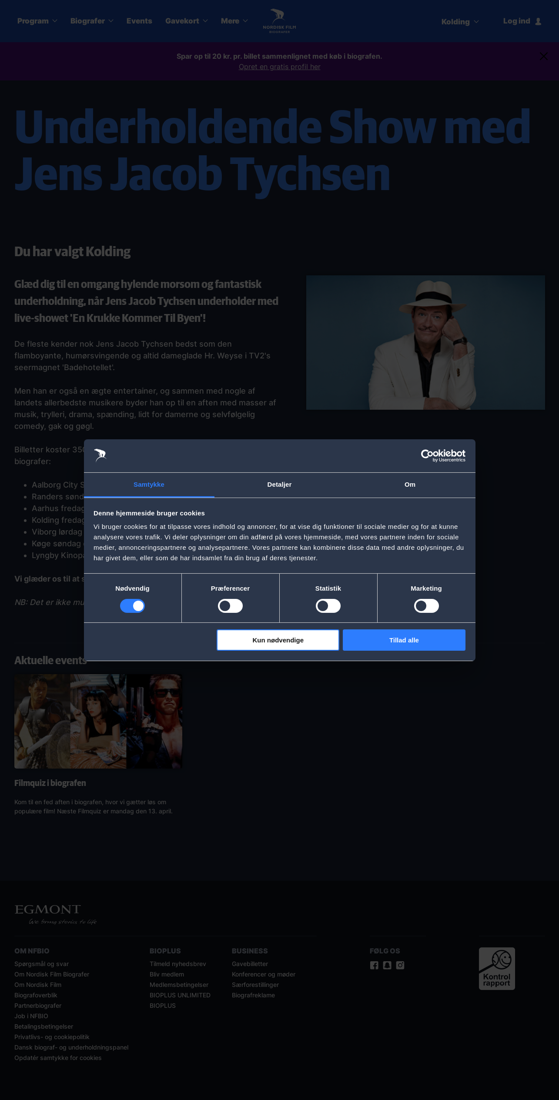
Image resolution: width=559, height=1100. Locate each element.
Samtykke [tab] (149, 484)
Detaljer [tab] (280, 484)
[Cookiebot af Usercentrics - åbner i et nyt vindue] (427, 455)
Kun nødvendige (278, 640)
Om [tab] (410, 484)
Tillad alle (404, 640)
